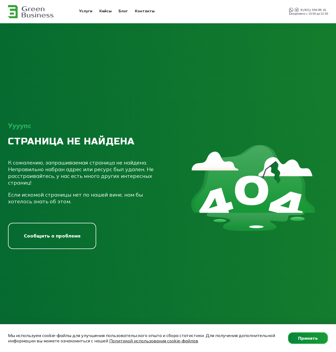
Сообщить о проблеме (52, 236)
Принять (308, 338)
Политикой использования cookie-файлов (153, 340)
